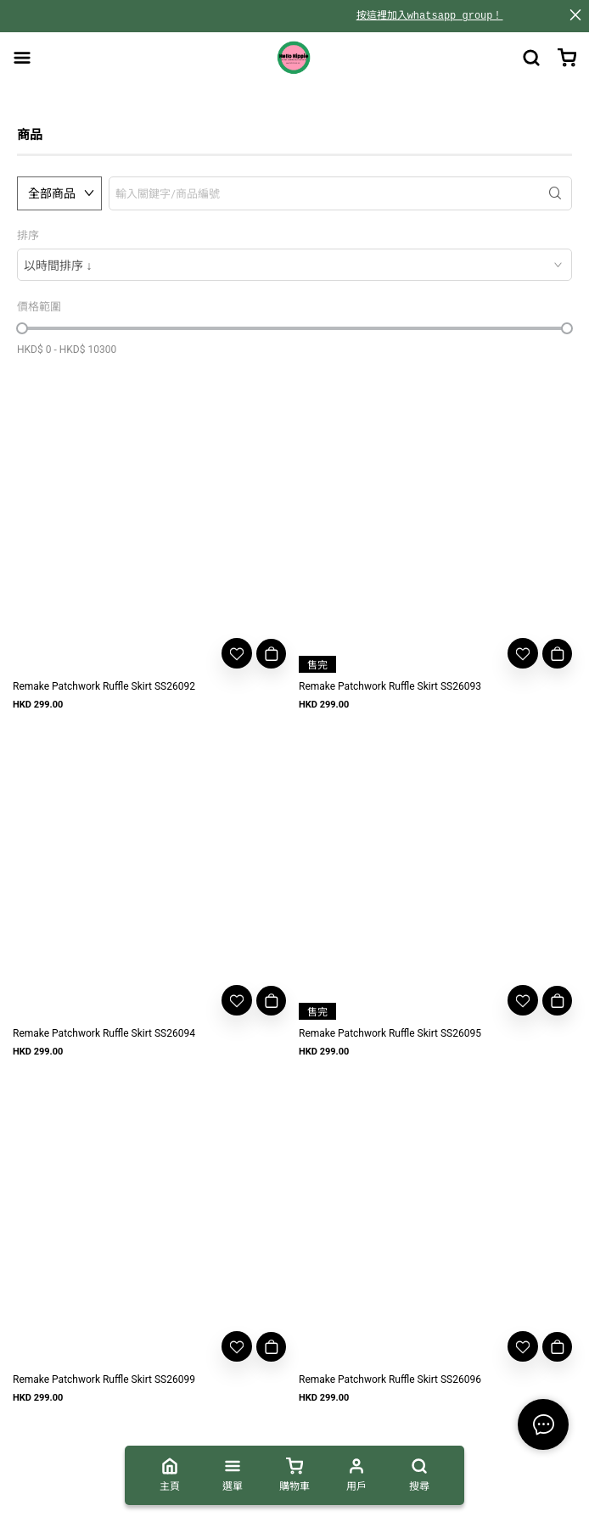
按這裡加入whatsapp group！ (429, 15)
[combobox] (294, 265)
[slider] (22, 328)
